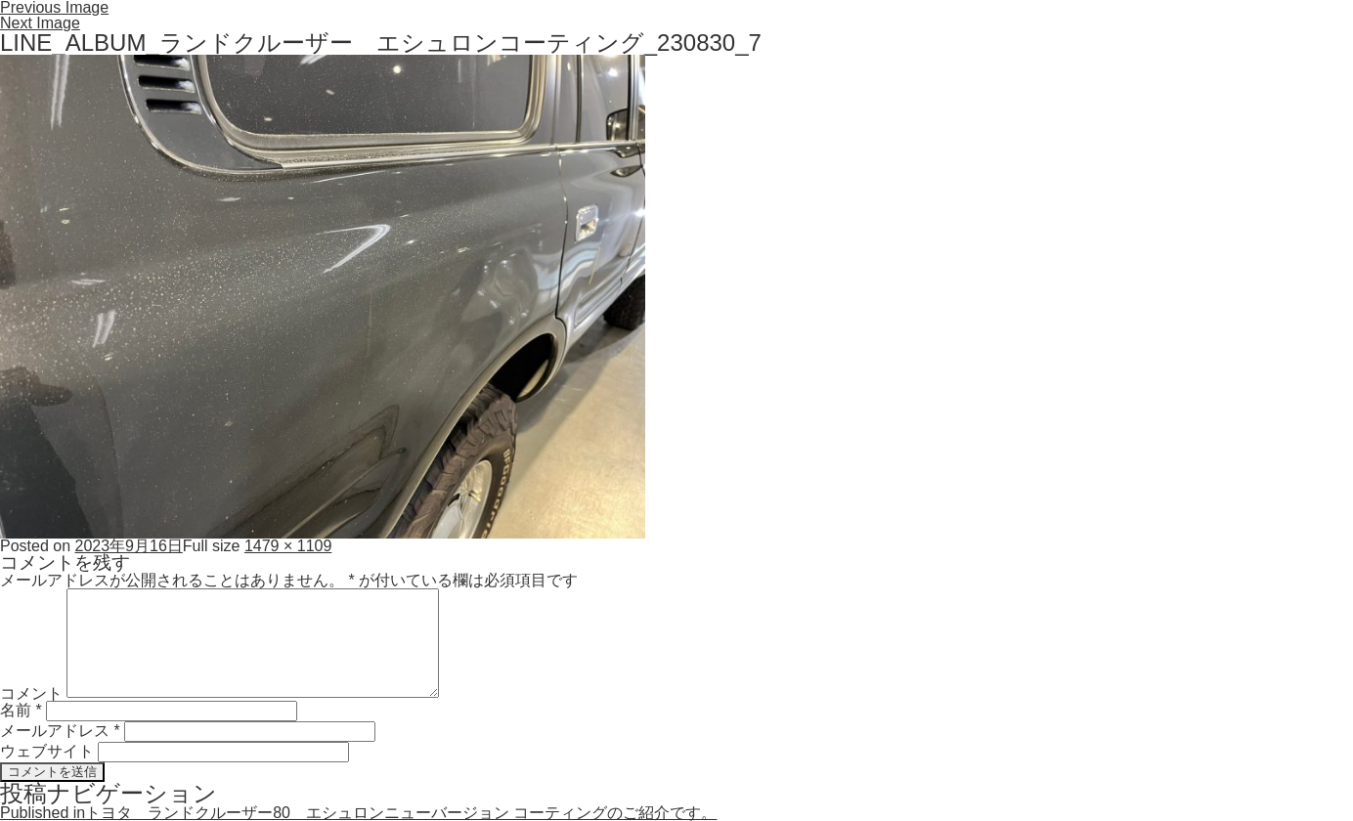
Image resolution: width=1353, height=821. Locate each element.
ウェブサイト (47, 751)
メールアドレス (60, 730)
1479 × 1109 (287, 546)
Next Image (40, 23)
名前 (21, 710)
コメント (31, 692)
